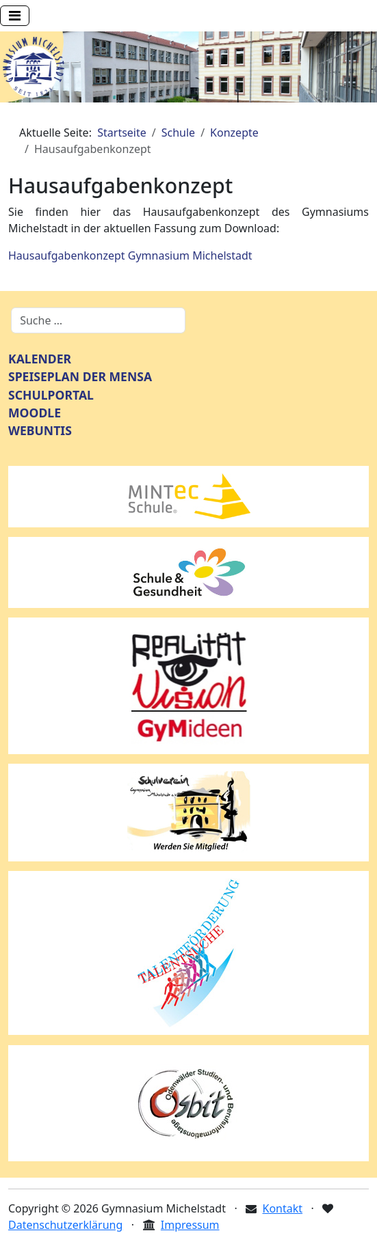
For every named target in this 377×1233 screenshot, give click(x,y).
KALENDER (39, 358)
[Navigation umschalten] (14, 15)
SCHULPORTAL (51, 395)
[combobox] (98, 320)
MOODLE (34, 412)
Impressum (190, 1224)
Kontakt (283, 1208)
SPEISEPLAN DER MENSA (80, 376)
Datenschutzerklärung (65, 1224)
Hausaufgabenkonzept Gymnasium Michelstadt (130, 255)
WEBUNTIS (40, 430)
